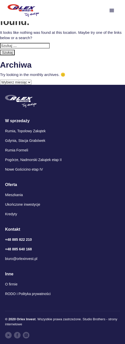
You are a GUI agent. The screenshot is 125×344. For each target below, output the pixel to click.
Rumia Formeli (16, 150)
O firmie (11, 284)
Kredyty (11, 214)
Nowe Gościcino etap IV (24, 169)
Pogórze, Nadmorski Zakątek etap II (33, 160)
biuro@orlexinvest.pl (21, 259)
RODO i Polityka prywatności (28, 294)
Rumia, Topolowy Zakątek (25, 131)
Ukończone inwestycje (22, 204)
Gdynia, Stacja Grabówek (25, 141)
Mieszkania (14, 195)
